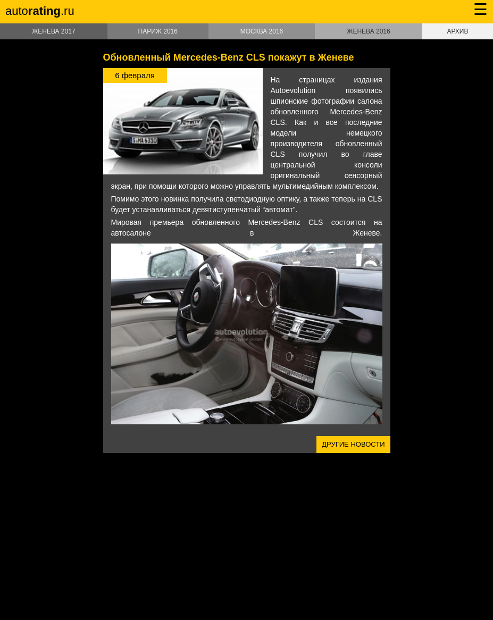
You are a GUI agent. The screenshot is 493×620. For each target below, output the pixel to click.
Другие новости (353, 444)
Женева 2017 (53, 31)
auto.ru (39, 11)
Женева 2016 (368, 31)
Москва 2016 (261, 31)
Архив (457, 31)
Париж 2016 (158, 31)
